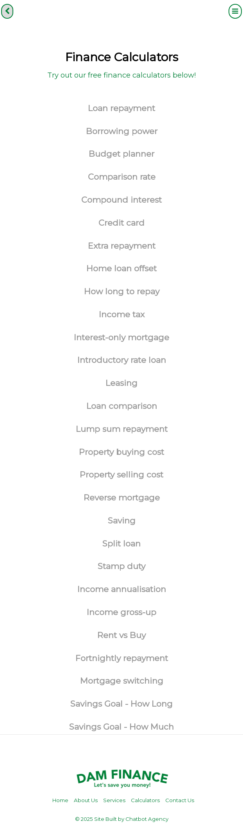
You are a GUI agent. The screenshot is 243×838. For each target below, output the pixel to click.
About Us (86, 800)
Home (60, 800)
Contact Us (179, 800)
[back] (7, 11)
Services (114, 800)
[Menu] (235, 11)
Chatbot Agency (146, 819)
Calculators (145, 800)
